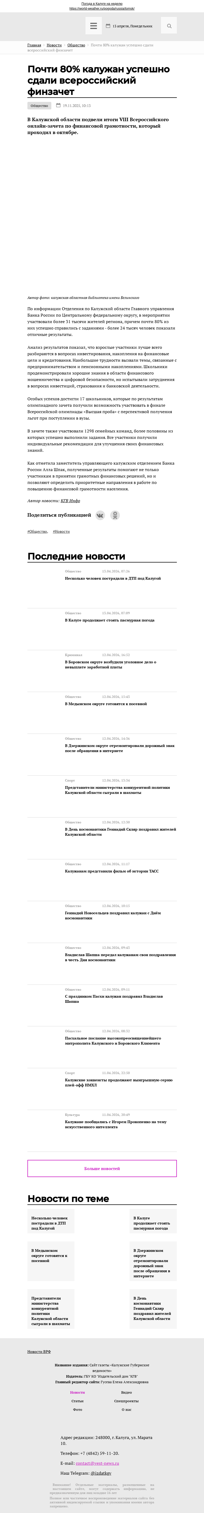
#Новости (61, 531)
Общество (39, 105)
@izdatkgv (101, 1452)
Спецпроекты (126, 1379)
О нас (126, 1388)
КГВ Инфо (70, 501)
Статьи (77, 1379)
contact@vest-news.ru (97, 1442)
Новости (77, 1370)
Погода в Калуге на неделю (101, 4)
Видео (126, 1370)
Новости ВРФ (39, 1329)
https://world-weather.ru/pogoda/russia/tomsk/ (101, 8)
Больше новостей (102, 1146)
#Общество (37, 531)
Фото (77, 1388)
